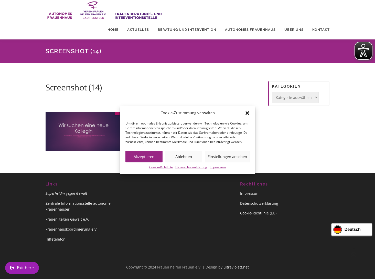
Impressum (218, 171)
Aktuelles (138, 30)
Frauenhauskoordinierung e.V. (72, 229)
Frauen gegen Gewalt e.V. (67, 219)
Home (113, 30)
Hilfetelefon (56, 239)
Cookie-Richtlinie (161, 171)
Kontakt (321, 30)
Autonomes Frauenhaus (250, 30)
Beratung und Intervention (187, 30)
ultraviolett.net (236, 267)
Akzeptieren (144, 160)
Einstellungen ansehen (227, 160)
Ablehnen (183, 160)
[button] (247, 116)
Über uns (294, 30)
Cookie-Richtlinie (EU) (258, 213)
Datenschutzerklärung (191, 171)
